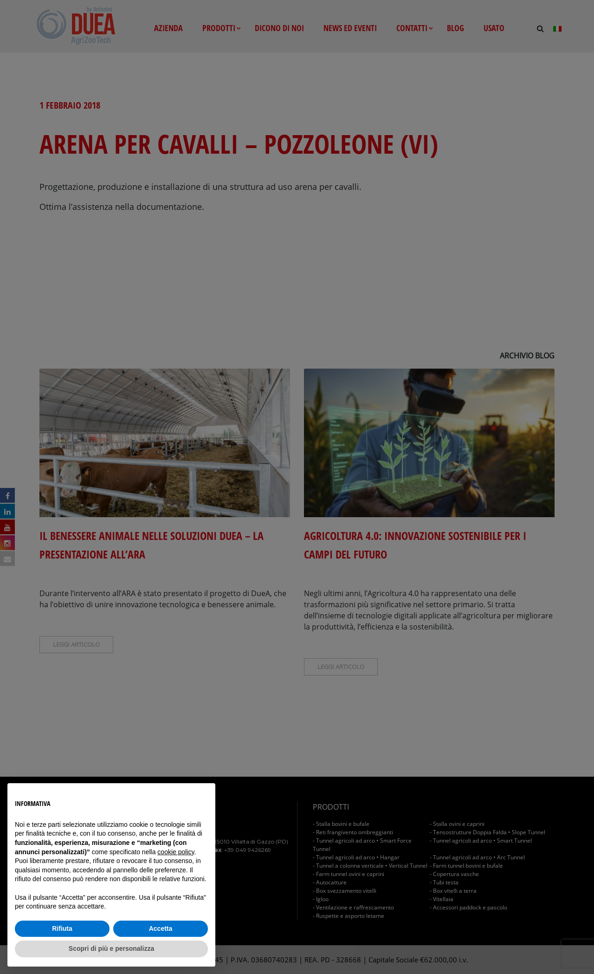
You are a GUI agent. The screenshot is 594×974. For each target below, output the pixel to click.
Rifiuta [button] (62, 928)
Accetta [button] (161, 928)
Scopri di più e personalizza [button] (111, 948)
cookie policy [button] (175, 852)
